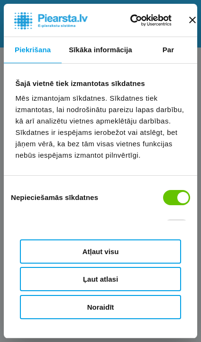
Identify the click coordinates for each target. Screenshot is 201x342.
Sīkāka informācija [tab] (100, 50)
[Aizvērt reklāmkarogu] (192, 20)
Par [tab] (168, 50)
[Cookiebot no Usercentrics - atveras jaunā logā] (131, 20)
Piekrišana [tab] (33, 50)
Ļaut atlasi (100, 279)
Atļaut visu (100, 251)
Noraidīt (100, 307)
